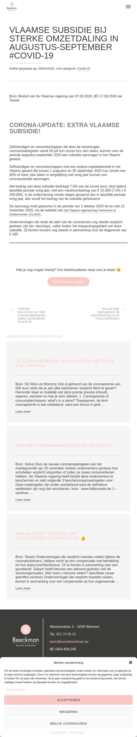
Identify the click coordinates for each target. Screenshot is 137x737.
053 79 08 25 (66, 634)
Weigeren (68, 712)
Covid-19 (83, 68)
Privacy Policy (76, 732)
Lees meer (23, 411)
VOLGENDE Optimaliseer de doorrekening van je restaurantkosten (105, 313)
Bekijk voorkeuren (68, 723)
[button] (130, 662)
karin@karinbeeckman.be (69, 641)
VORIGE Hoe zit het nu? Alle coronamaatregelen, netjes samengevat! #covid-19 (31, 315)
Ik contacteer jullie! (68, 282)
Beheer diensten (15, 689)
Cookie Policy (58, 732)
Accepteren (68, 700)
